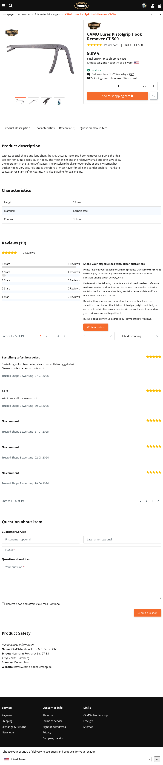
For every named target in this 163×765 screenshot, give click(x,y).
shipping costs (117, 58)
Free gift (88, 721)
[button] (152, 6)
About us (47, 715)
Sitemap (88, 726)
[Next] (64, 336)
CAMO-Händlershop (95, 715)
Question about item (93, 128)
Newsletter (8, 732)
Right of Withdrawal (54, 726)
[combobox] (77, 759)
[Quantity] (119, 86)
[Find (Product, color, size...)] (11, 6)
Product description (17, 128)
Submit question (148, 613)
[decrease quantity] (92, 86)
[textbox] (77, 759)
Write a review (96, 327)
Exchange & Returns (14, 726)
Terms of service (52, 721)
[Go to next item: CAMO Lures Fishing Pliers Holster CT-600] (158, 14)
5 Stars (6, 264)
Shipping (7, 721)
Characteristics (45, 128)
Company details (52, 738)
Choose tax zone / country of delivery (113, 62)
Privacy (46, 732)
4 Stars (6, 272)
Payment (7, 715)
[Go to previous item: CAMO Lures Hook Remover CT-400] (153, 14)
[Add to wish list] (154, 96)
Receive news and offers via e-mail (33, 604)
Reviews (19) (67, 128)
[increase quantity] (153, 86)
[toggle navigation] (3, 6)
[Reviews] (102, 45)
